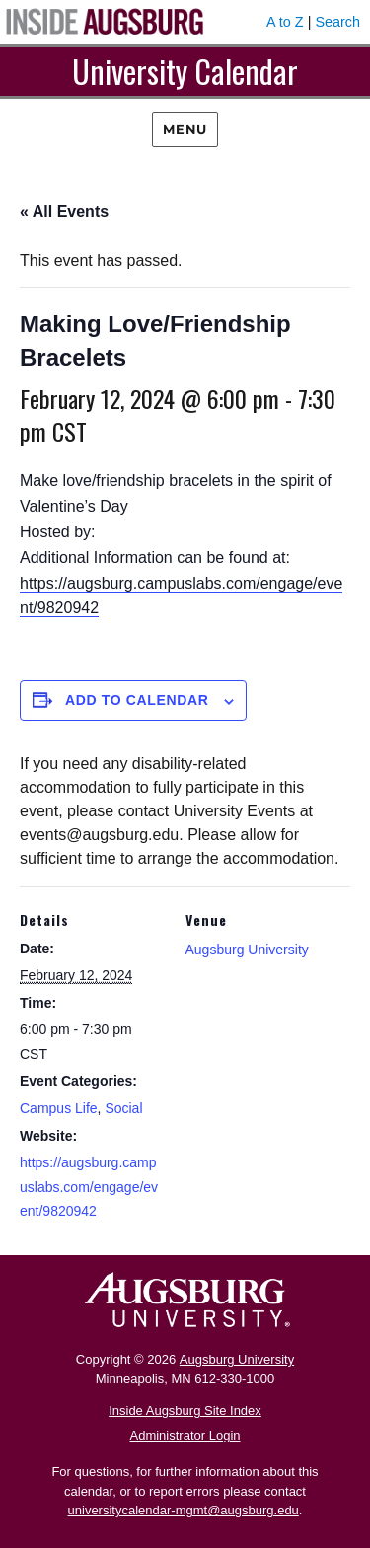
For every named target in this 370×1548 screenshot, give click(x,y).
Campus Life (59, 1108)
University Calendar (185, 70)
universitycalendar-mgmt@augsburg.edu (183, 1510)
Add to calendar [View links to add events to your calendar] (137, 700)
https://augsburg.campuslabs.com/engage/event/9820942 (89, 1187)
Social (123, 1108)
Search (337, 22)
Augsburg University (247, 949)
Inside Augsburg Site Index (185, 1410)
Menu (184, 129)
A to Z (285, 22)
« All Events (64, 211)
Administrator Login (185, 1435)
